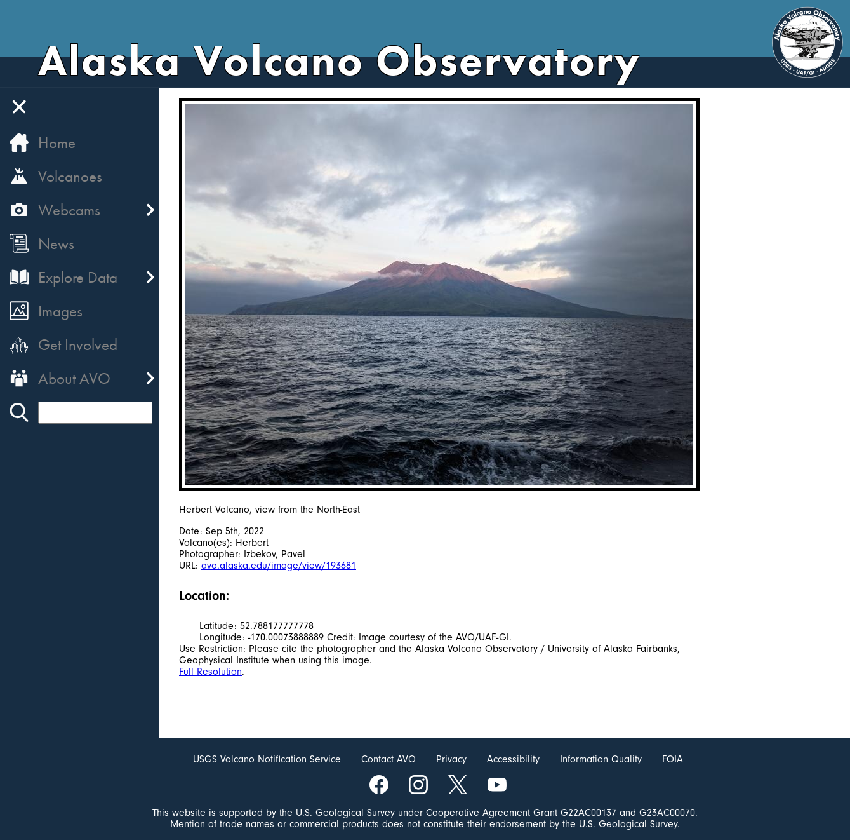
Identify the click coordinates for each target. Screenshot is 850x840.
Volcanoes (70, 176)
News (56, 243)
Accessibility (513, 759)
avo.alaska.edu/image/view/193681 (278, 565)
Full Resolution (210, 671)
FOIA (672, 759)
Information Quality (601, 759)
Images (60, 311)
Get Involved (77, 344)
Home (57, 142)
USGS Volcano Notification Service (267, 759)
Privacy (451, 759)
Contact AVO (388, 759)
